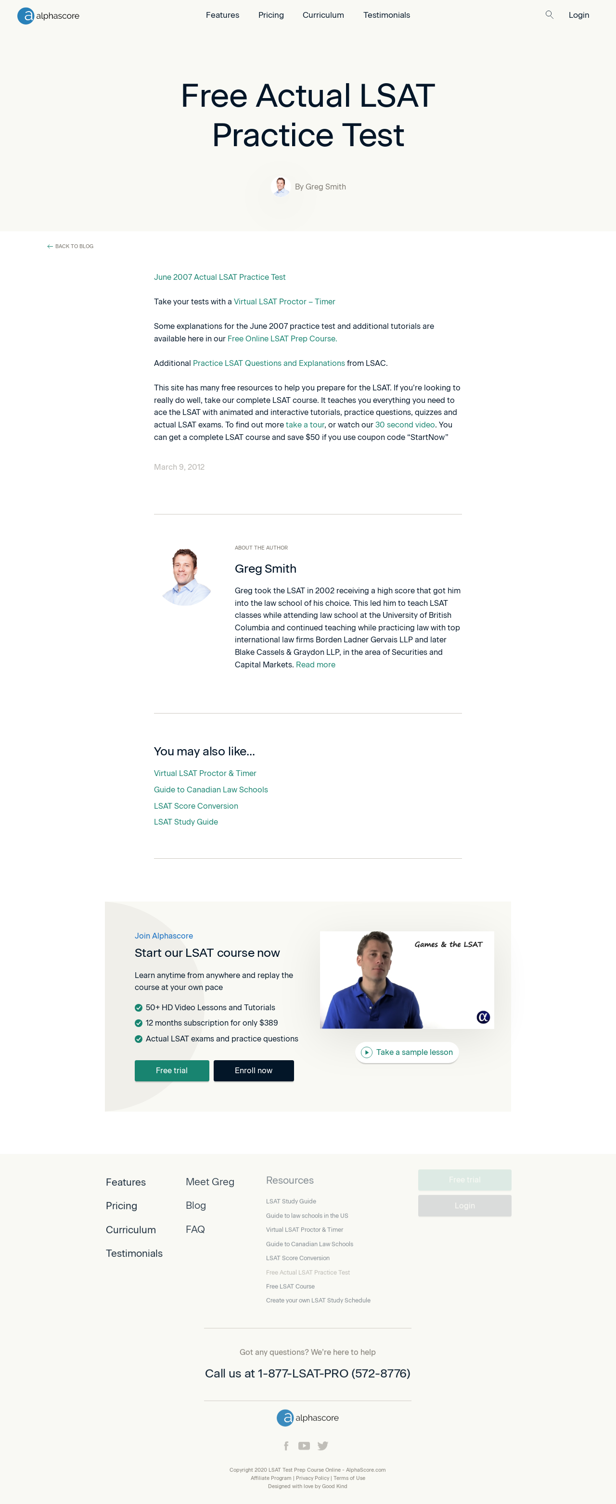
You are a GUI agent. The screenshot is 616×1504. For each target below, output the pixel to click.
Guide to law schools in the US (307, 1210)
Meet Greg (210, 1180)
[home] (100, 15)
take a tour (305, 424)
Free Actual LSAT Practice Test (308, 1267)
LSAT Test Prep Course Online (305, 1469)
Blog (196, 1203)
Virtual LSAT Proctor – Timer (284, 301)
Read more (314, 664)
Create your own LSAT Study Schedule (318, 1295)
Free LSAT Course (290, 1281)
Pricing (271, 15)
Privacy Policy (312, 1477)
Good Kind (334, 1485)
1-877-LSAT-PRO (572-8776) (334, 1372)
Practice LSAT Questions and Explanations (269, 363)
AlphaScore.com (366, 1469)
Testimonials (386, 15)
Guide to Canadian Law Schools (211, 789)
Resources (290, 1175)
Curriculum (323, 15)
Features (222, 15)
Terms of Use (349, 1477)
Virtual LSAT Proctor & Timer (205, 773)
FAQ (195, 1227)
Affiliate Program (271, 1477)
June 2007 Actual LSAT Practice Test (220, 277)
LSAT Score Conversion (196, 806)
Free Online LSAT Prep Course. (282, 338)
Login (579, 15)
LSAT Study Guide (186, 822)
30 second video (405, 424)
